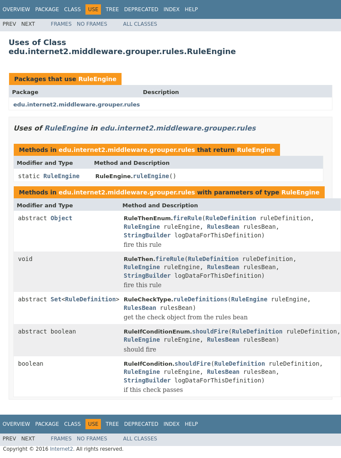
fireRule (187, 218)
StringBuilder (147, 235)
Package (47, 9)
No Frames (92, 24)
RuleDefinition (231, 218)
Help (191, 9)
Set (56, 299)
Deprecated (141, 9)
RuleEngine (97, 79)
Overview (16, 9)
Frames (61, 24)
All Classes (140, 24)
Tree (112, 9)
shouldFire (210, 331)
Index (172, 9)
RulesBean (223, 226)
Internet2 (61, 449)
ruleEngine (151, 176)
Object (62, 218)
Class (72, 9)
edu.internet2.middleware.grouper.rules (76, 104)
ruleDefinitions (200, 299)
